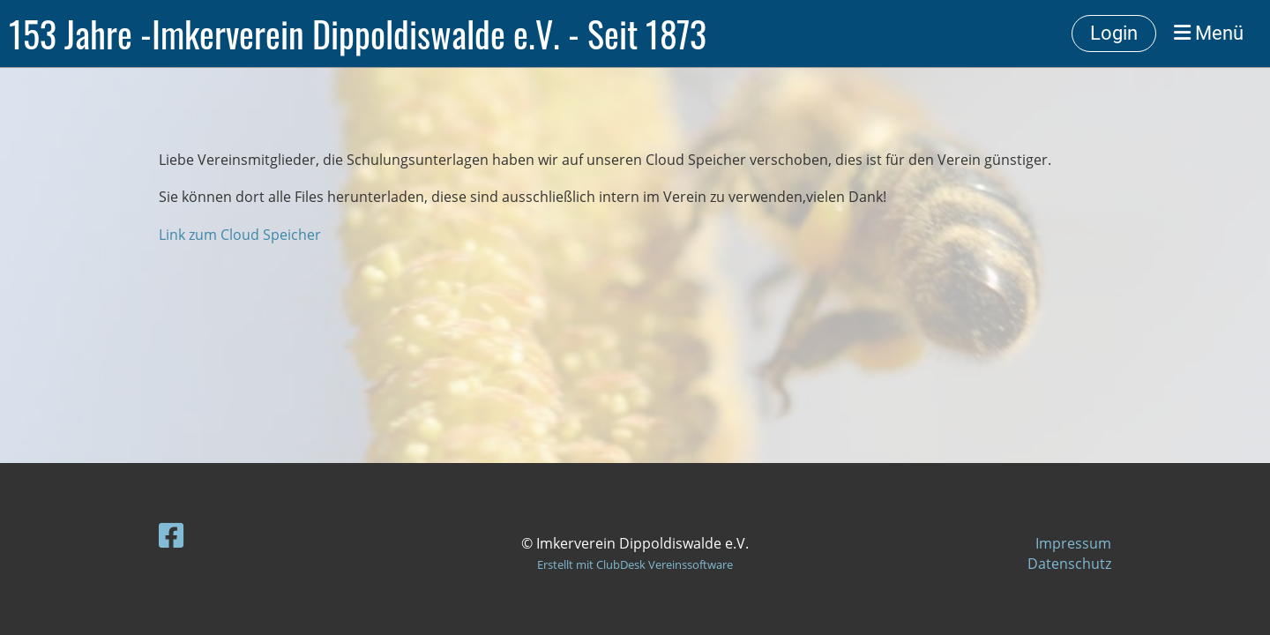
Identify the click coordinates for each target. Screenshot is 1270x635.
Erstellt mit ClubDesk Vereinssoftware (635, 564)
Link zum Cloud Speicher (240, 234)
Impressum (1073, 543)
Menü (1209, 33)
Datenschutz (1069, 563)
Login (1114, 33)
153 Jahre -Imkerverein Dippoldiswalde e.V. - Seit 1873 (357, 33)
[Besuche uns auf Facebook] (171, 535)
